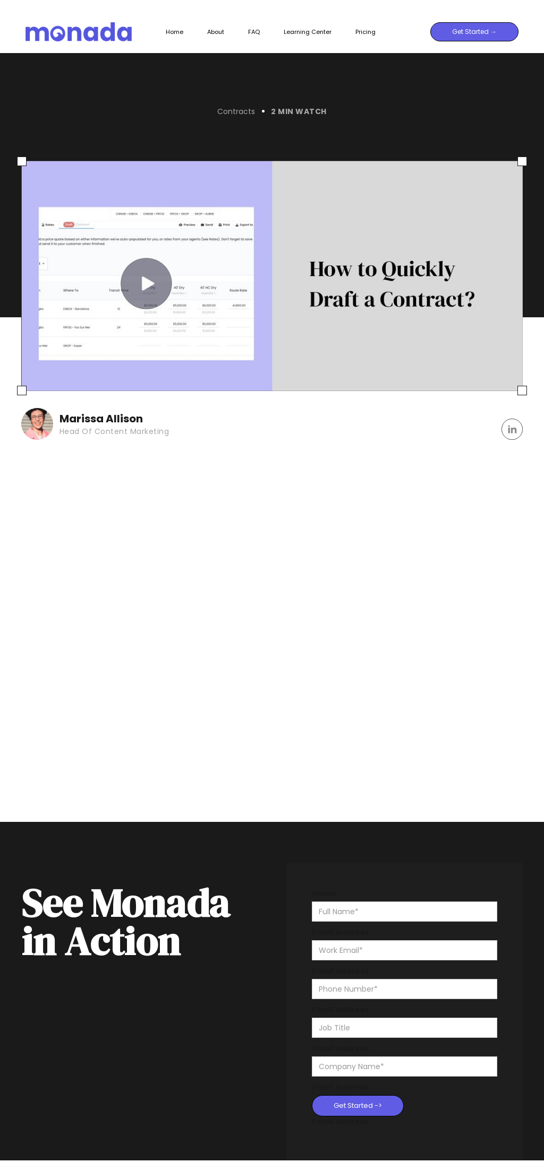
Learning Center (308, 32)
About (215, 32)
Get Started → (474, 31)
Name (324, 893)
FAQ (254, 32)
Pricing (365, 32)
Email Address (340, 932)
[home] (90, 31)
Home (174, 32)
